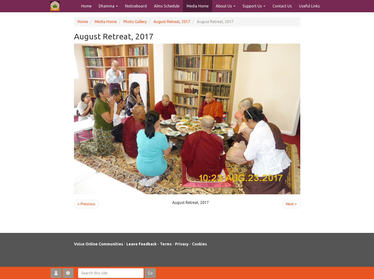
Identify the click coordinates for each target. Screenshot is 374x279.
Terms (166, 244)
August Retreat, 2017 (171, 21)
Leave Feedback (141, 244)
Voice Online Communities (98, 244)
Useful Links (309, 6)
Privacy (182, 244)
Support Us (254, 6)
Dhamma (108, 6)
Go (150, 273)
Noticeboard (136, 6)
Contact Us (282, 6)
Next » (291, 204)
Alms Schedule (166, 6)
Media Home (198, 6)
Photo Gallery (135, 21)
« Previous (86, 204)
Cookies (199, 244)
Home (86, 6)
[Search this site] (111, 273)
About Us (225, 6)
